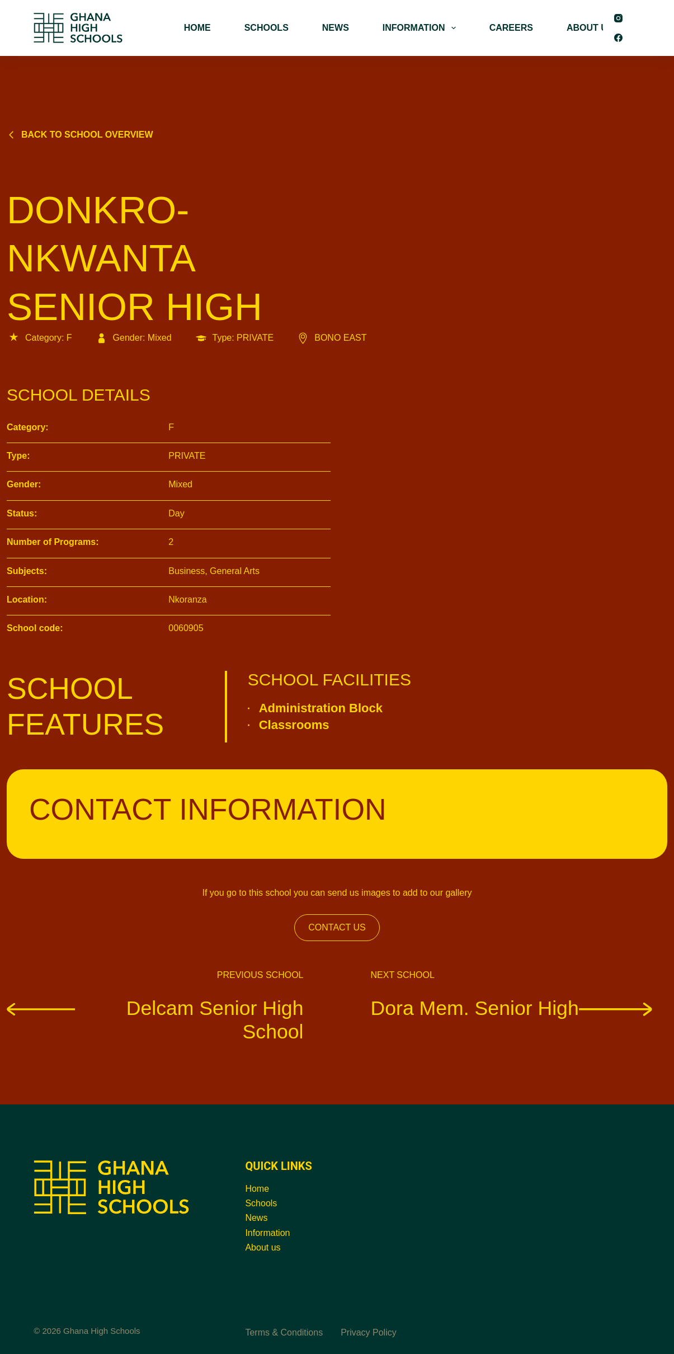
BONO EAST (331, 337)
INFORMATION (421, 28)
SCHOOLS (266, 27)
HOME (197, 27)
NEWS (335, 27)
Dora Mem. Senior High (511, 1007)
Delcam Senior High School (155, 1019)
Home (257, 1188)
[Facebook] (618, 38)
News (256, 1218)
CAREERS (511, 27)
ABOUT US (590, 27)
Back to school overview (80, 134)
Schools (261, 1203)
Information (267, 1233)
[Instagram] (618, 18)
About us (262, 1247)
